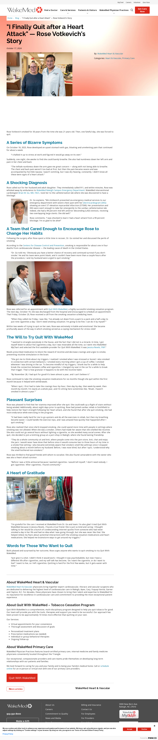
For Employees (88, 713)
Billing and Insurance (91, 705)
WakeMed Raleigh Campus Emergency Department (61, 190)
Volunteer (137, 2)
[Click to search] (132, 10)
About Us (49, 705)
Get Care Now (142, 10)
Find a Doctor (51, 8)
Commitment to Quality (56, 713)
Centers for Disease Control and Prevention (43, 245)
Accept (129, 729)
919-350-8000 (14, 713)
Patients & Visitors (87, 8)
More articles (15, 689)
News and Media (53, 718)
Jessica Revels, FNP (96, 347)
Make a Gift (22, 721)
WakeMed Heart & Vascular (110, 53)
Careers (128, 2)
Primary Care (128, 58)
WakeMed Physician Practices (114, 8)
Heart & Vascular (113, 58)
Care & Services (68, 8)
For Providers (87, 718)
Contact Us (86, 709)
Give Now (146, 2)
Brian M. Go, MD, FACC (29, 193)
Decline (144, 729)
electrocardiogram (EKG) (94, 202)
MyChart (121, 2)
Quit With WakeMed (57, 309)
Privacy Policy (8, 734)
